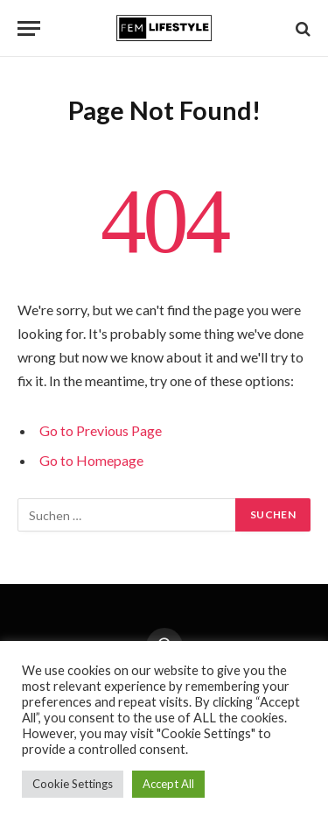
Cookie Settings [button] (72, 784)
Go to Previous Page (100, 430)
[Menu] (28, 28)
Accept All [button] (168, 784)
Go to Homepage (91, 460)
